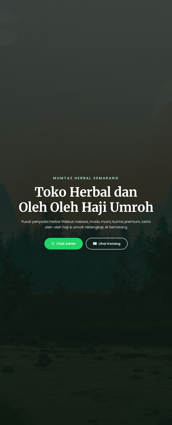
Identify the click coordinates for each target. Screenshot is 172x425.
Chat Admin (64, 243)
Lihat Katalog (106, 243)
